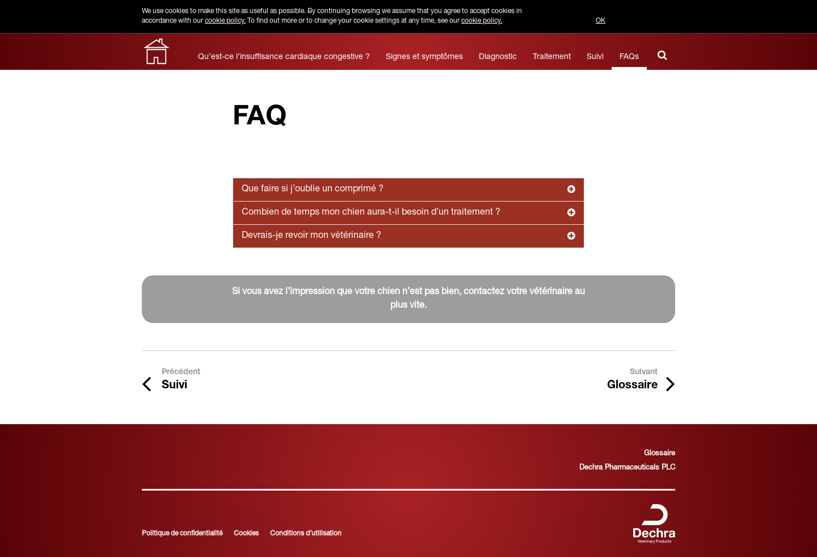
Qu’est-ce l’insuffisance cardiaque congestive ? (284, 57)
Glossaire (659, 454)
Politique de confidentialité (182, 533)
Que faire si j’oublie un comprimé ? (408, 189)
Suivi (595, 57)
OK (600, 21)
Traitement (552, 57)
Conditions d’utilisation (306, 533)
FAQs (629, 57)
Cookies (246, 533)
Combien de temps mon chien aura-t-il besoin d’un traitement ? (408, 213)
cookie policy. (225, 21)
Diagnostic (498, 57)
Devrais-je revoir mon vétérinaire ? (408, 236)
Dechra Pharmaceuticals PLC (627, 468)
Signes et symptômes (424, 57)
